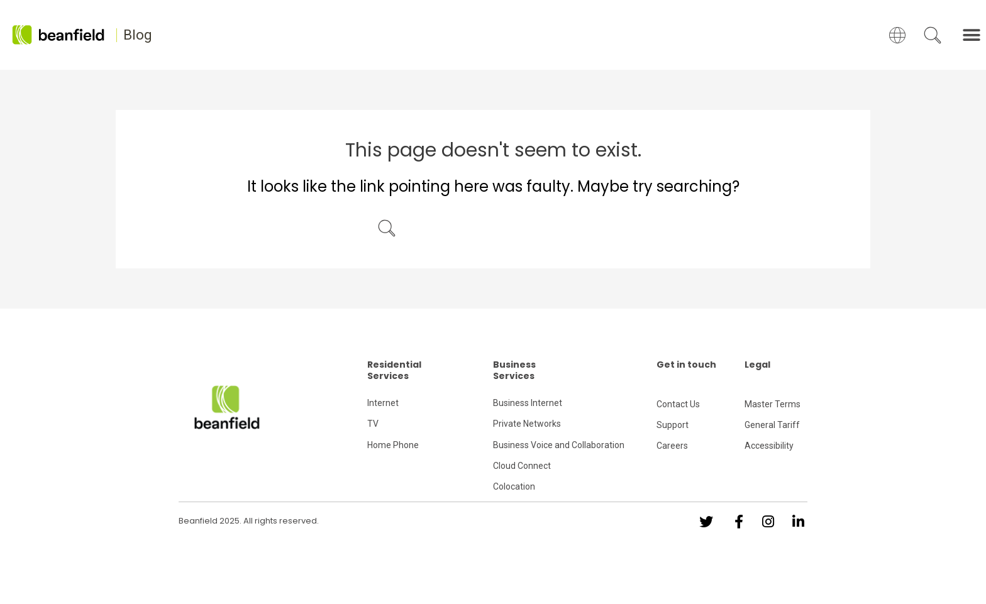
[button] (972, 35)
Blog (137, 35)
